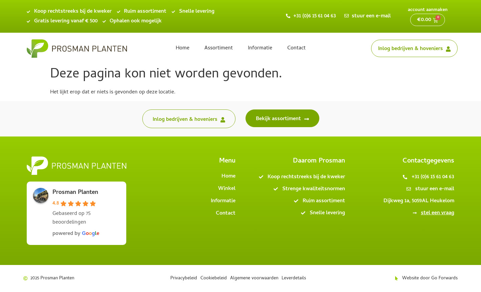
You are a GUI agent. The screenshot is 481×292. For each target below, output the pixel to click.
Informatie (260, 48)
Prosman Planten (75, 193)
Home (182, 48)
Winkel (226, 189)
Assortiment (218, 48)
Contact (296, 48)
